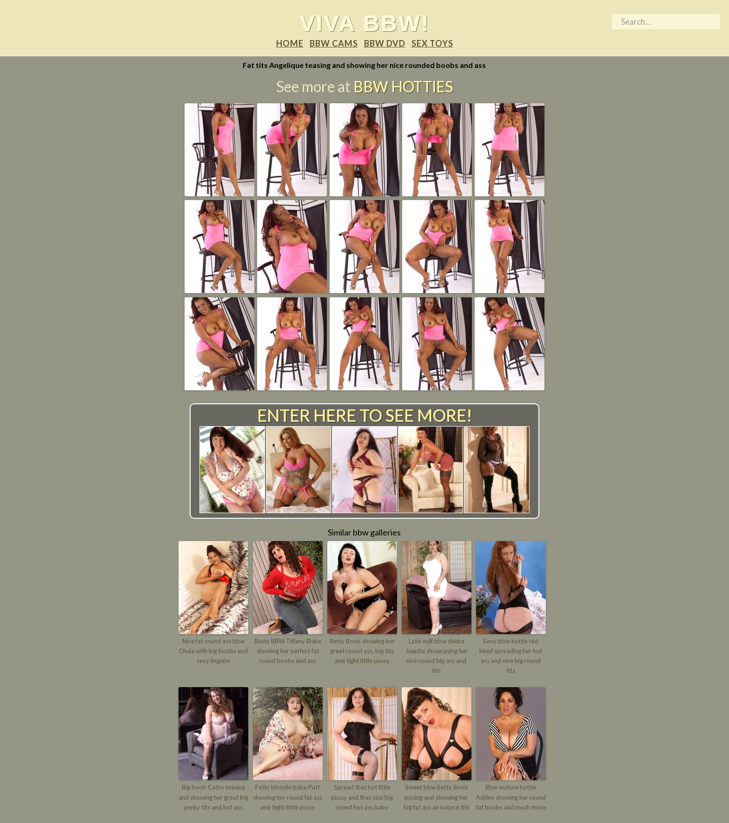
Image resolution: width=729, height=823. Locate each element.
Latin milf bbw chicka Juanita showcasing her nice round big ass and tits (436, 655)
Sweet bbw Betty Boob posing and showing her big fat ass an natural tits (437, 796)
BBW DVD (384, 44)
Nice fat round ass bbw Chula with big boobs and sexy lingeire (213, 650)
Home (290, 44)
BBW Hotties (403, 86)
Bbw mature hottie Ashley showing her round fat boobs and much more (511, 796)
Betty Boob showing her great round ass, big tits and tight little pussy (362, 650)
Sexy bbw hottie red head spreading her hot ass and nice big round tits (511, 650)
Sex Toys (432, 44)
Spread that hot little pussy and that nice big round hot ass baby (362, 796)
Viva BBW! (365, 22)
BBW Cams (334, 44)
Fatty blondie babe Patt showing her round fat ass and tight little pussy (287, 796)
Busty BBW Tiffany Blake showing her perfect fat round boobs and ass (287, 650)
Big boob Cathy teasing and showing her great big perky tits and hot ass (213, 796)
